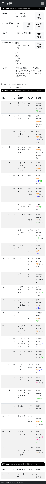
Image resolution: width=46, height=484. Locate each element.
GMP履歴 (39, 35)
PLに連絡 (39, 16)
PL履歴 (28, 26)
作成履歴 (39, 45)
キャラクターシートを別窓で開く (14, 84)
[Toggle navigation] (42, 3)
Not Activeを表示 (15, 87)
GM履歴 (39, 26)
